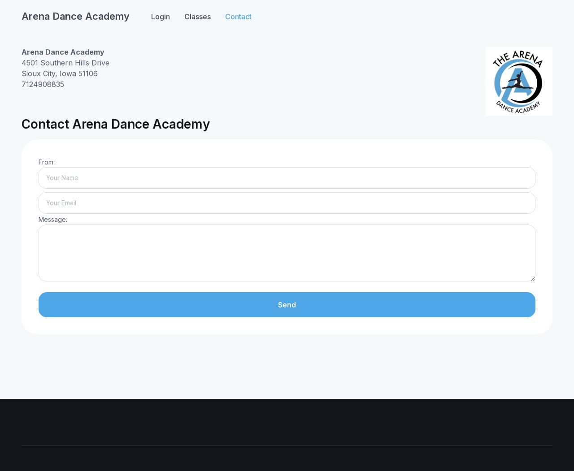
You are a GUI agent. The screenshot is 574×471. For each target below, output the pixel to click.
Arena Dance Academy (76, 16)
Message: (53, 219)
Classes (197, 16)
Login (160, 16)
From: (47, 162)
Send (287, 304)
